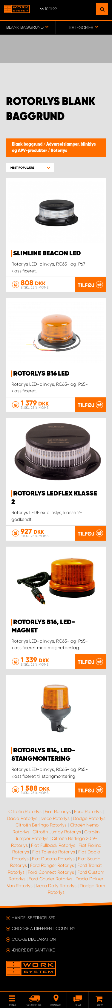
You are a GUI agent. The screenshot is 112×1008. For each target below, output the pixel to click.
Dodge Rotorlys (89, 818)
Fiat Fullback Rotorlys (53, 845)
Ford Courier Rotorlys (50, 879)
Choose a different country (43, 928)
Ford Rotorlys (88, 811)
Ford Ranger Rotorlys (52, 865)
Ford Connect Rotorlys (51, 872)
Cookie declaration (34, 939)
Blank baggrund (27, 144)
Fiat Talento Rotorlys (53, 852)
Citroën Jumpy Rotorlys (57, 832)
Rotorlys (59, 151)
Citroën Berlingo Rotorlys (41, 825)
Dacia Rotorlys (22, 818)
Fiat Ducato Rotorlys (53, 858)
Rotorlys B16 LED (41, 373)
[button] (30, 167)
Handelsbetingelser (34, 917)
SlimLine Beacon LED (47, 253)
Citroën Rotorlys (25, 811)
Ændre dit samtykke (33, 950)
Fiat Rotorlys (58, 811)
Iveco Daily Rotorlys (56, 885)
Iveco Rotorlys (55, 818)
